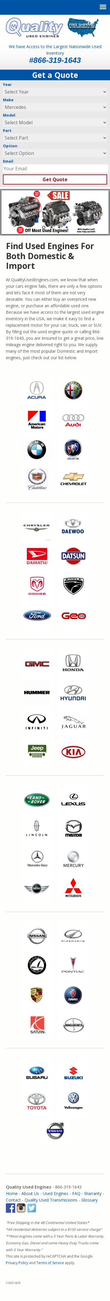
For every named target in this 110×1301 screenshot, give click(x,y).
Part (7, 130)
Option (10, 145)
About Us (30, 1193)
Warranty (92, 1193)
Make (8, 99)
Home (12, 1193)
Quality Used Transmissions (51, 1200)
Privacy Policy (17, 1262)
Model (9, 115)
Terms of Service (50, 1262)
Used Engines (55, 1193)
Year (7, 84)
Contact (13, 1200)
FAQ (76, 1193)
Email (8, 161)
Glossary (89, 1200)
